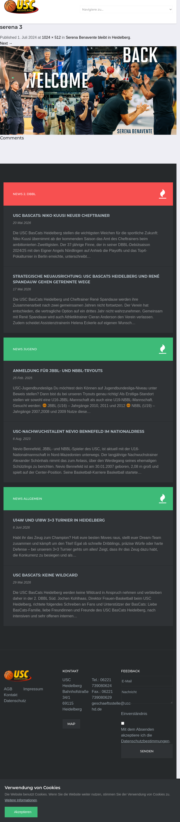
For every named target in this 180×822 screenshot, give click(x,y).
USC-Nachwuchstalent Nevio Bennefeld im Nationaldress (78, 431)
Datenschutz (15, 701)
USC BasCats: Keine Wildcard (45, 575)
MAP (71, 724)
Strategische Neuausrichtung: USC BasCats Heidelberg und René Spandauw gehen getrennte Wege (86, 279)
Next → (6, 43)
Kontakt (11, 695)
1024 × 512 (51, 37)
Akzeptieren (22, 812)
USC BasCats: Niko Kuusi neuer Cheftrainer (61, 215)
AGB (8, 689)
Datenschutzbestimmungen (145, 741)
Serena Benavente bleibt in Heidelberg (98, 37)
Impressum (33, 689)
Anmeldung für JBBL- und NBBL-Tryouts (58, 371)
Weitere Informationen (21, 800)
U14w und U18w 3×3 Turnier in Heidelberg (59, 520)
